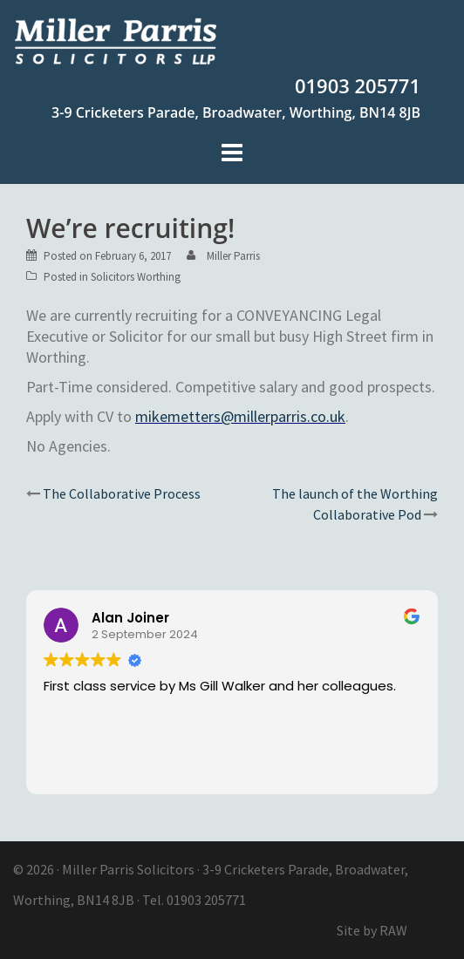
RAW (393, 930)
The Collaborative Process (122, 493)
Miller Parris (233, 255)
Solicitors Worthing (136, 276)
